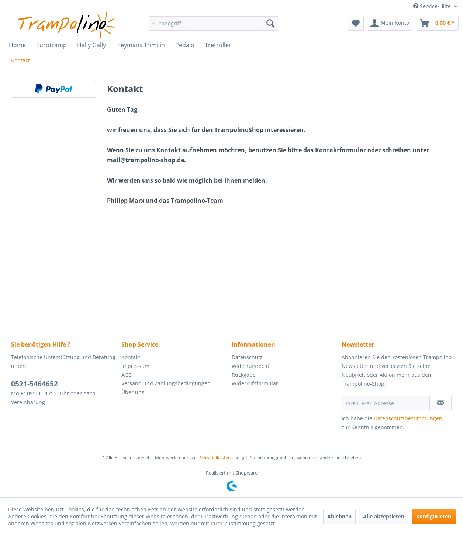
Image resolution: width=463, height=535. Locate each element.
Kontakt (130, 357)
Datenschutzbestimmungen (408, 418)
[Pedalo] (185, 45)
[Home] (17, 45)
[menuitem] (213, 23)
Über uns (132, 392)
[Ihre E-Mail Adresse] (386, 403)
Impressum (135, 365)
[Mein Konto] (390, 23)
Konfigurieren (433, 516)
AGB (126, 374)
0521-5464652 (34, 384)
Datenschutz (247, 357)
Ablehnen (339, 516)
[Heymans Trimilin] (140, 45)
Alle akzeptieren (383, 516)
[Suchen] (270, 23)
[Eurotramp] (51, 45)
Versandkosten (215, 457)
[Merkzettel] (356, 23)
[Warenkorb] (438, 23)
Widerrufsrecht (250, 365)
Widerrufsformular (255, 383)
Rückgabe (244, 374)
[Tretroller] (218, 45)
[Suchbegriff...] (213, 23)
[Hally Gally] (91, 45)
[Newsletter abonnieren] (440, 403)
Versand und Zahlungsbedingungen (166, 383)
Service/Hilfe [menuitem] (432, 6)
